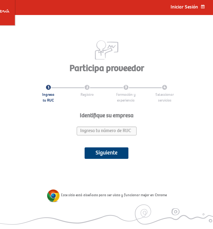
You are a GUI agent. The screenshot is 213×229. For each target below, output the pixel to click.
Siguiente (106, 152)
